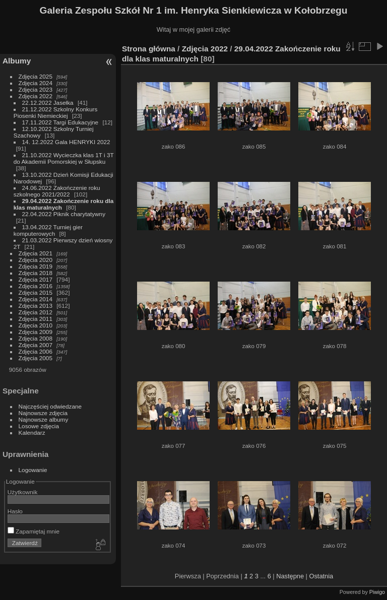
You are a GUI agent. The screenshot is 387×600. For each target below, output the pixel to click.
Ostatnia (321, 576)
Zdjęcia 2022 (35, 96)
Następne (290, 576)
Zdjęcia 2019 (35, 266)
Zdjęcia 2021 (35, 253)
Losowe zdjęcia (39, 426)
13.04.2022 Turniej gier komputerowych (48, 230)
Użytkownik (23, 492)
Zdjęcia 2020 (35, 259)
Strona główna (148, 48)
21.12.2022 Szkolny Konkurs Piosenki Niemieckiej (56, 112)
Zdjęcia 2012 (35, 312)
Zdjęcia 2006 (35, 351)
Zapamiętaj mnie (33, 531)
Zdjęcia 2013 (35, 305)
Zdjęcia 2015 (35, 292)
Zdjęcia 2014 (35, 299)
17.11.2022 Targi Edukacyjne (60, 122)
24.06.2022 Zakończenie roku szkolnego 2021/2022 (57, 190)
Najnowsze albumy (44, 419)
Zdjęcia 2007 (35, 345)
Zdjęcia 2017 (35, 279)
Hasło (15, 511)
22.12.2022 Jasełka (48, 102)
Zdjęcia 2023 (35, 89)
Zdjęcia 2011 (35, 318)
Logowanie (33, 469)
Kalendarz (32, 432)
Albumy (17, 60)
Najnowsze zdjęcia (43, 413)
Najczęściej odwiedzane (50, 406)
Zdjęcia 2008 (35, 338)
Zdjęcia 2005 (35, 358)
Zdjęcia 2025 (35, 76)
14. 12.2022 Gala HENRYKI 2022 (66, 142)
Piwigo (377, 592)
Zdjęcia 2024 (35, 83)
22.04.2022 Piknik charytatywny (63, 214)
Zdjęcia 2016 (35, 286)
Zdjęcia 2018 (35, 273)
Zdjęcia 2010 (35, 325)
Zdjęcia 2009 (35, 331)
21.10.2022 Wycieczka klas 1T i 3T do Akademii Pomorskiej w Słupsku (64, 158)
